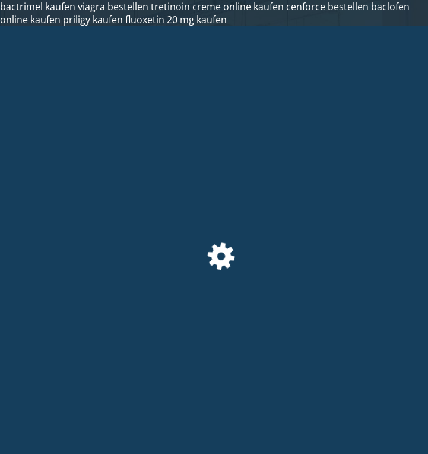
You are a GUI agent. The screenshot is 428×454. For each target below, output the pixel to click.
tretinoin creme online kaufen (217, 6)
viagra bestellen (113, 6)
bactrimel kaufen (37, 6)
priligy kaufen (93, 19)
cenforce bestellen (327, 6)
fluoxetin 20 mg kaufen (176, 19)
